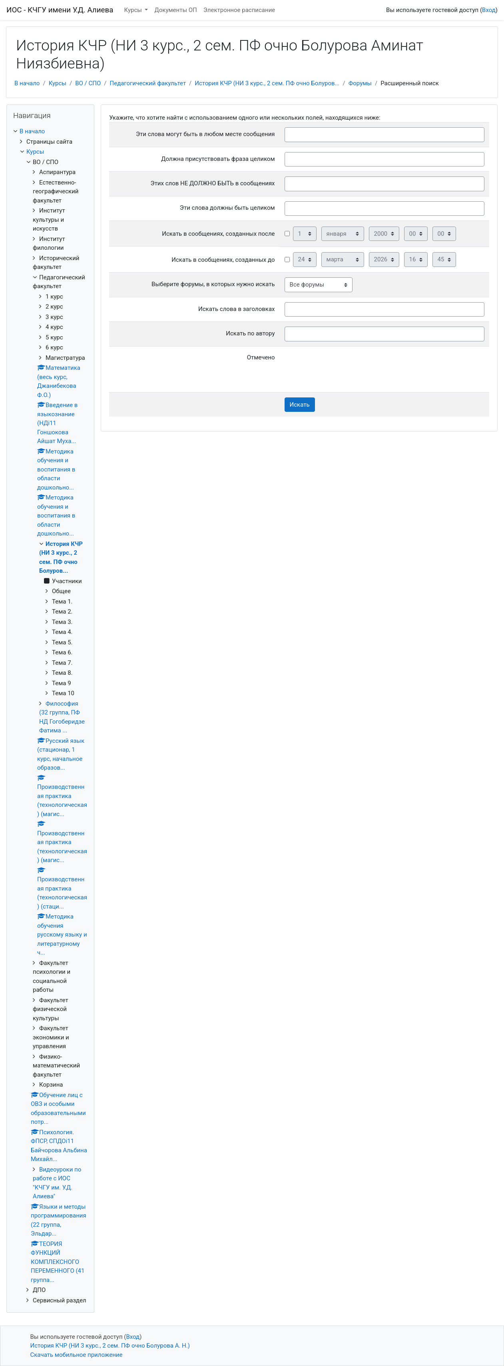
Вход (489, 10)
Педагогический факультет (148, 83)
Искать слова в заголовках (236, 309)
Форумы (360, 83)
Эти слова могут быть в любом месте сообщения (205, 134)
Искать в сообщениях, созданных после (218, 233)
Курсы (133, 10)
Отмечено (261, 357)
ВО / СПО (88, 83)
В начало (27, 83)
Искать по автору (250, 333)
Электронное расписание (239, 10)
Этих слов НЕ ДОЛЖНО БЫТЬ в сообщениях (213, 183)
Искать (300, 404)
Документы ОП (175, 10)
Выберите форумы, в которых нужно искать (213, 284)
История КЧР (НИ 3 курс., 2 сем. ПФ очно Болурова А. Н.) (110, 1345)
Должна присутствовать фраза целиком (218, 158)
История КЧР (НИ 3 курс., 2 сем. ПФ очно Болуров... (267, 83)
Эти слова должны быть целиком (227, 207)
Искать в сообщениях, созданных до (223, 259)
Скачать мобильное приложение (76, 1354)
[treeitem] (50, 131)
